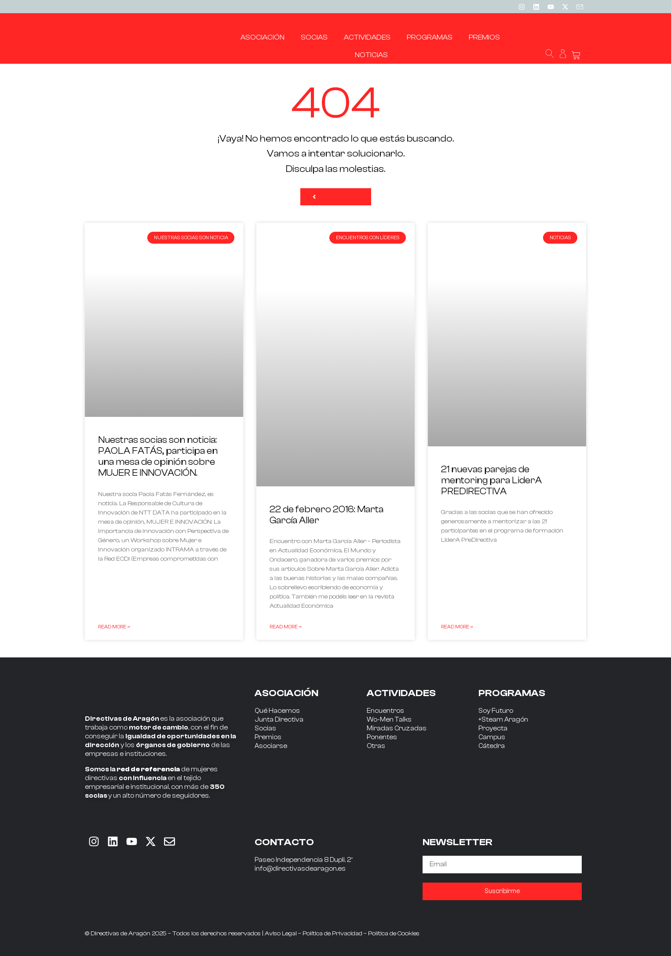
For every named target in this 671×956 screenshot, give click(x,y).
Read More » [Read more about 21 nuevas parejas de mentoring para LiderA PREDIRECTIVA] (457, 627)
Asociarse (271, 746)
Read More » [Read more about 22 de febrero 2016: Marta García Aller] (286, 627)
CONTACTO (284, 842)
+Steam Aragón (503, 719)
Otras (376, 746)
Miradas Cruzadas (397, 728)
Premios (268, 737)
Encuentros (385, 711)
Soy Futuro (495, 711)
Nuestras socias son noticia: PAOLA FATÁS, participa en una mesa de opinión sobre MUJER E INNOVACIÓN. (158, 456)
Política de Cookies (393, 933)
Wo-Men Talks (389, 719)
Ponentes (382, 737)
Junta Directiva (279, 719)
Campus (491, 737)
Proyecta (492, 728)
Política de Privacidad (332, 933)
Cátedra (491, 746)
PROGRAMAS (511, 693)
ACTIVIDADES (401, 693)
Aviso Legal (281, 933)
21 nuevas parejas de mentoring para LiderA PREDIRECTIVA (491, 480)
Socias (265, 728)
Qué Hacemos (277, 711)
